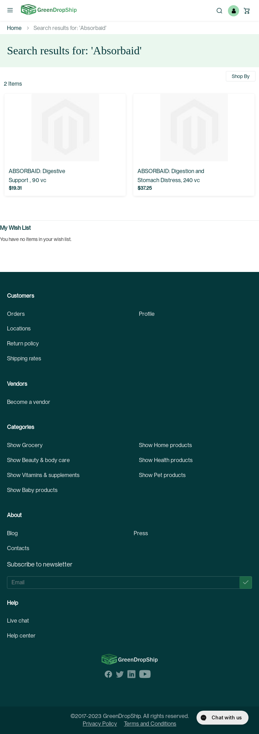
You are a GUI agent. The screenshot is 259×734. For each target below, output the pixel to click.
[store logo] (49, 9)
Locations (19, 328)
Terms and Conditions (150, 723)
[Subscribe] (245, 582)
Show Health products (166, 460)
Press (141, 533)
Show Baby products (32, 490)
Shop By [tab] (241, 76)
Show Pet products (162, 475)
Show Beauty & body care (38, 460)
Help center (21, 635)
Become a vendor (28, 402)
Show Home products (165, 445)
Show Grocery (25, 445)
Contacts (18, 548)
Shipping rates (24, 358)
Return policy (23, 343)
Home (14, 28)
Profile (147, 314)
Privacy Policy (100, 723)
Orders (16, 314)
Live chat (18, 620)
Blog (12, 533)
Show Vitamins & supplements (43, 475)
